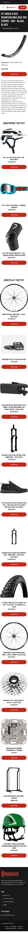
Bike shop (7, 895)
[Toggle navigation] (3, 7)
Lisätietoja (14, 74)
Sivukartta (20, 928)
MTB (16, 28)
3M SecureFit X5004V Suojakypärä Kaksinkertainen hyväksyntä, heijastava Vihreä (14, 846)
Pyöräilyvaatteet (8, 898)
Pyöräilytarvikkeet (8, 28)
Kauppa (22, 7)
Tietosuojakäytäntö (10, 928)
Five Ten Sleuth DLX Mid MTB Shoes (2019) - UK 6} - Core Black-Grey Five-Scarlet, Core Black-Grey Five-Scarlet (14, 505)
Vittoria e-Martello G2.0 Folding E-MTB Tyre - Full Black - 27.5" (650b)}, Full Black (14, 605)
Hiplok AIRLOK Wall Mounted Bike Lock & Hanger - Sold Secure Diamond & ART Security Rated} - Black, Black (14, 407)
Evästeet (20, 926)
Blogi (5, 905)
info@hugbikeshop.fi (6, 2)
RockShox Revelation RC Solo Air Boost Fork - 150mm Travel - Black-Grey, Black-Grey (14, 555)
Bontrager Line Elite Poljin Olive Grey (14, 359)
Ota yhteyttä (13, 926)
